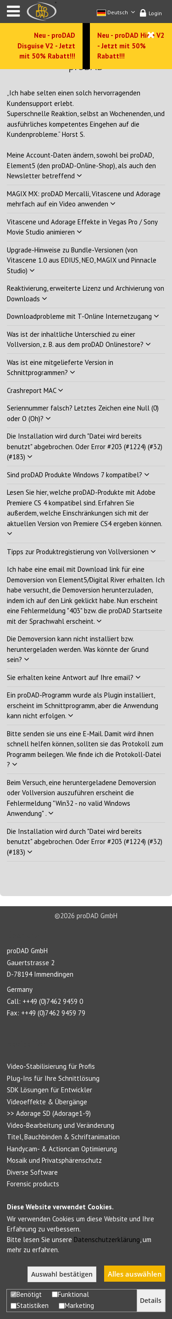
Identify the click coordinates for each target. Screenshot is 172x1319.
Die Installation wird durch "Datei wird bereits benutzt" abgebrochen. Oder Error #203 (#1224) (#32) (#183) (84, 446)
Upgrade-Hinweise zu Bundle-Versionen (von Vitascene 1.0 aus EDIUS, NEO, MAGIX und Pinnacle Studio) (81, 260)
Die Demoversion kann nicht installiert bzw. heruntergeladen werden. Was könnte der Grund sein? (78, 649)
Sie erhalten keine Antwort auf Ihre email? (74, 677)
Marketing (76, 1305)
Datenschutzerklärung (107, 1239)
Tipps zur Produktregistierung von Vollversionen (81, 551)
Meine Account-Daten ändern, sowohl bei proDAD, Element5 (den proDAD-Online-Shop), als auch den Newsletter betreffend (81, 165)
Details (150, 1300)
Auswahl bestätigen (62, 1274)
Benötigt (26, 1294)
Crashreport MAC (35, 390)
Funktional (70, 1294)
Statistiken (30, 1305)
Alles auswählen (135, 1273)
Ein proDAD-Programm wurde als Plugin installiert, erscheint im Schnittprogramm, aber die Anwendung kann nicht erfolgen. (82, 705)
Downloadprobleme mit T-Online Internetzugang (83, 316)
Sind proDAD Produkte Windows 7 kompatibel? (78, 474)
